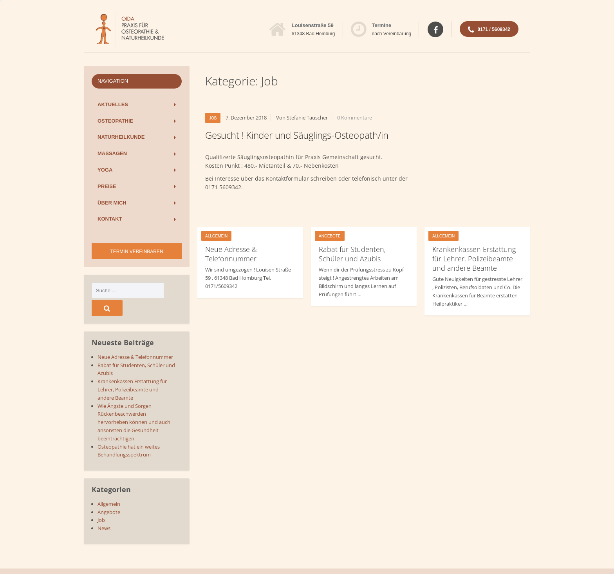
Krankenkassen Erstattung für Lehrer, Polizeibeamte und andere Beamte (474, 258)
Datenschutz (483, 562)
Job (213, 118)
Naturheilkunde (121, 137)
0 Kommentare (354, 117)
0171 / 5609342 (489, 30)
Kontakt (110, 219)
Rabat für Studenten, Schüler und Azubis (352, 253)
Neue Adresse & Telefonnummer (231, 253)
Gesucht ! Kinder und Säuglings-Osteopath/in (296, 135)
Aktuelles (113, 104)
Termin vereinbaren (136, 251)
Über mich (112, 203)
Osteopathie (115, 121)
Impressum (517, 562)
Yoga (105, 170)
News (104, 510)
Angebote (330, 236)
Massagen (112, 153)
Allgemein (216, 236)
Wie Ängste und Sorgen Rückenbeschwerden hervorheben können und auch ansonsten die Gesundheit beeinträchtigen (134, 404)
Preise (107, 186)
